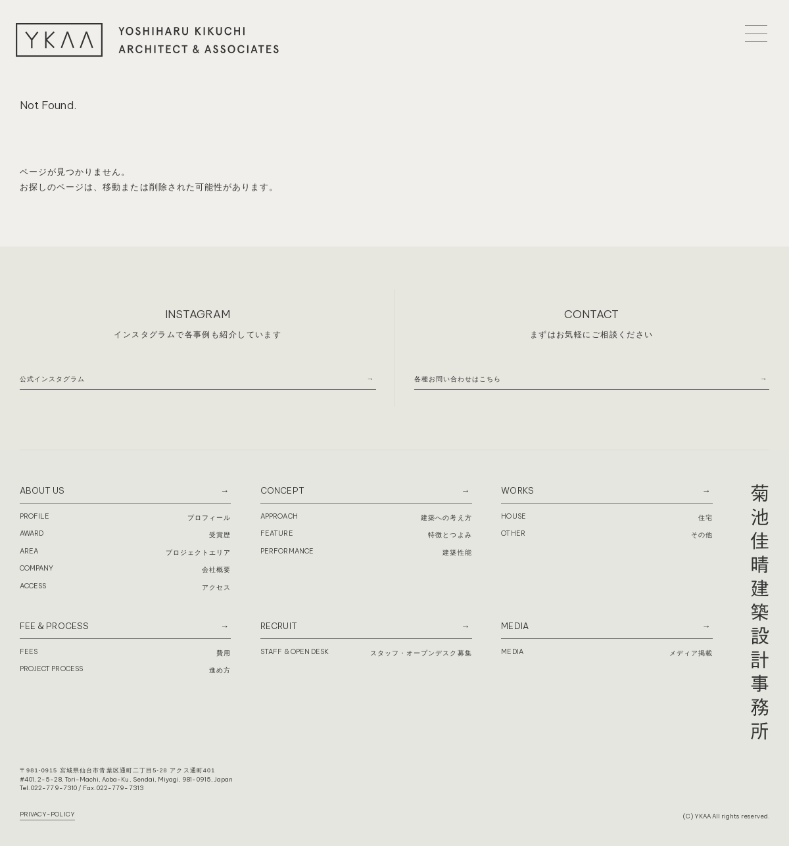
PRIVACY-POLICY (47, 814)
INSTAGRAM (197, 314)
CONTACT (591, 314)
